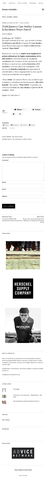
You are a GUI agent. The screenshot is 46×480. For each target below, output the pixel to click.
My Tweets (6, 420)
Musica (41, 3)
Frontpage (16, 389)
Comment (5, 160)
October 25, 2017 (13, 23)
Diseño (9, 17)
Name (4, 182)
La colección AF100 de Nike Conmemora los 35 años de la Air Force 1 (12, 218)
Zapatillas (12, 3)
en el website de (18, 87)
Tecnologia (32, 3)
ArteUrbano (18, 139)
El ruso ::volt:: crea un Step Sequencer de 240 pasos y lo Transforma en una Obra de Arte (33, 219)
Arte (4, 17)
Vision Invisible (9, 9)
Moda (4, 3)
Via (12, 90)
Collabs (24, 139)
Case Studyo (36, 43)
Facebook (5, 429)
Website (4, 196)
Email (4, 189)
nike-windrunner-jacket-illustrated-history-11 (26, 401)
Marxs (10, 34)
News (15, 17)
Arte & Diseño (22, 3)
